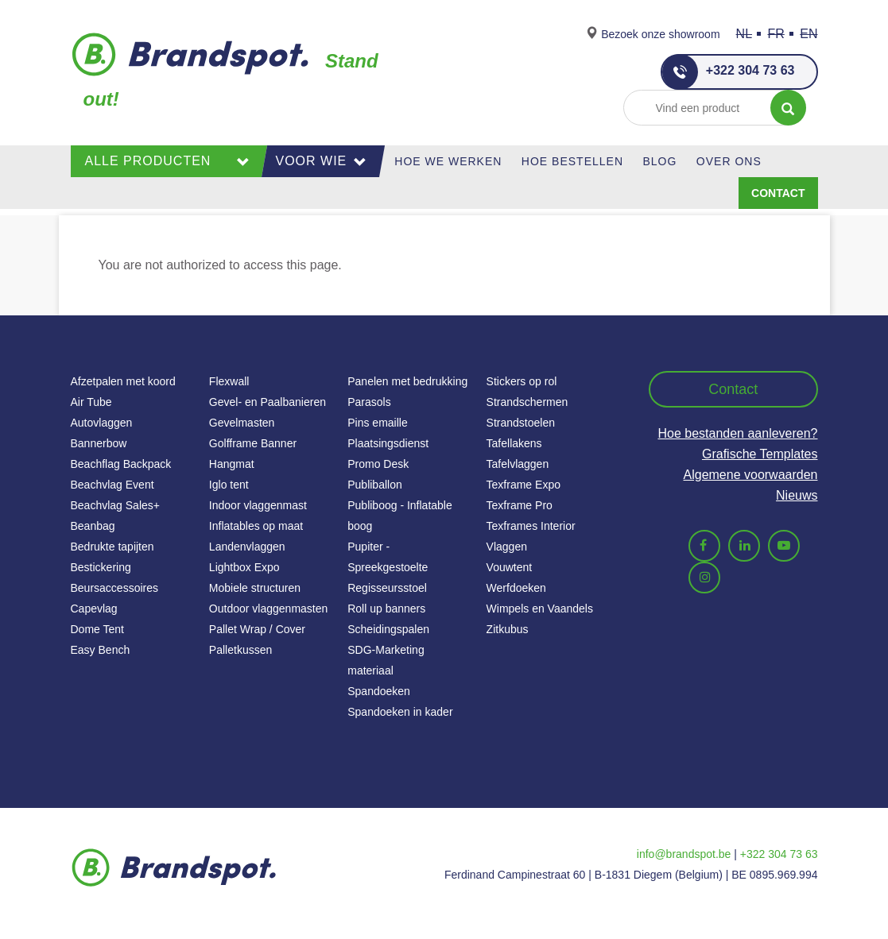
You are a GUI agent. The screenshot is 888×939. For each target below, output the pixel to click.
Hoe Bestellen (572, 161)
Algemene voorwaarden (751, 474)
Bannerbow (99, 443)
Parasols (368, 402)
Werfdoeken (516, 588)
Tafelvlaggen (518, 464)
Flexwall (229, 381)
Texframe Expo (523, 484)
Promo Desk (378, 464)
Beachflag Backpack (121, 464)
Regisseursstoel (387, 588)
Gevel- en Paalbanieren (267, 402)
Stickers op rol (522, 381)
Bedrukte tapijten (112, 546)
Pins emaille (377, 422)
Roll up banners (386, 608)
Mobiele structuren (255, 588)
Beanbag (93, 526)
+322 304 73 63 (728, 72)
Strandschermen (527, 402)
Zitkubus (508, 629)
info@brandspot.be (684, 854)
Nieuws (796, 495)
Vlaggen (507, 546)
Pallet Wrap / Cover (257, 629)
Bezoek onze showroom (660, 34)
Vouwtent (510, 567)
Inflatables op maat (256, 526)
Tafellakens (514, 443)
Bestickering (101, 567)
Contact (778, 193)
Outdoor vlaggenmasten (268, 608)
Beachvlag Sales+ (115, 505)
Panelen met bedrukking (407, 381)
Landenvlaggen (247, 546)
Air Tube (91, 402)
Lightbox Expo (244, 567)
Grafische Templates (760, 454)
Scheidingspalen (388, 629)
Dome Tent (97, 629)
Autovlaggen (102, 422)
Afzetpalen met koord (123, 381)
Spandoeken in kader (399, 711)
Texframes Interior (531, 526)
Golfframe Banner (253, 443)
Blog (659, 161)
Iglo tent (229, 484)
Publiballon (374, 484)
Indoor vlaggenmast (258, 505)
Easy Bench (100, 649)
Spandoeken (378, 691)
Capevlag (94, 608)
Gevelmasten (241, 422)
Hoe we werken (448, 161)
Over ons (729, 161)
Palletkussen (240, 649)
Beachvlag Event (112, 484)
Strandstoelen (521, 422)
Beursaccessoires (115, 588)
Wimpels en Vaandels (540, 608)
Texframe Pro (520, 505)
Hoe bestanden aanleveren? (737, 433)
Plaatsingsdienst (387, 443)
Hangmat (231, 464)
